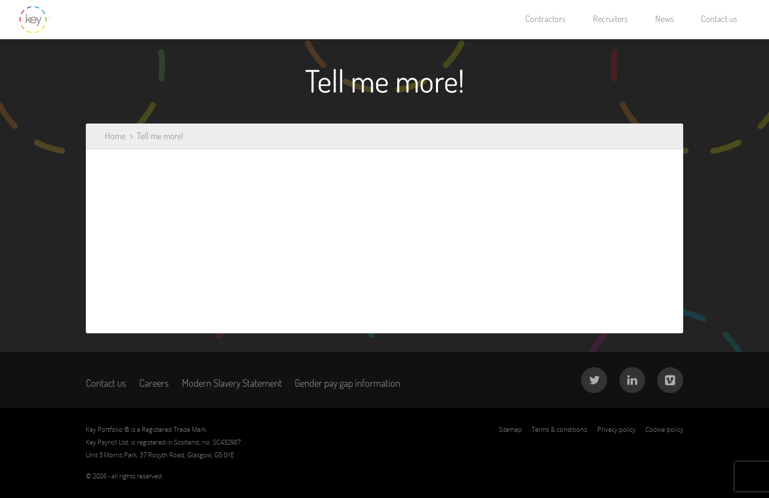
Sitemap (510, 429)
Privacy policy (616, 429)
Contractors (545, 19)
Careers (154, 382)
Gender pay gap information (347, 382)
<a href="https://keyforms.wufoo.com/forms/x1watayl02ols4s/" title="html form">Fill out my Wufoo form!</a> (384, 232)
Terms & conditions (559, 429)
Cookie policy (664, 429)
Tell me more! (160, 136)
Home (115, 136)
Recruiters (610, 19)
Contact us (719, 19)
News (664, 19)
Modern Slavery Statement (232, 382)
